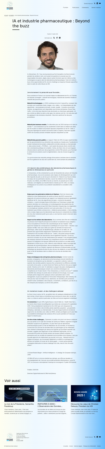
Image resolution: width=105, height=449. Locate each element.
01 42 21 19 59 (19, 440)
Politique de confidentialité (89, 446)
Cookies (99, 446)
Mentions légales (78, 446)
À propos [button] (65, 7)
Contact (71, 446)
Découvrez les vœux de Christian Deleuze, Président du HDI (84, 405)
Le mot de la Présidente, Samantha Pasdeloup (19, 405)
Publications (75, 7)
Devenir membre (96, 7)
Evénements (85, 7)
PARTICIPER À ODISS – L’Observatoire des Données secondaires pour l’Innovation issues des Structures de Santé (51, 405)
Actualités (11, 15)
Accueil (6, 15)
